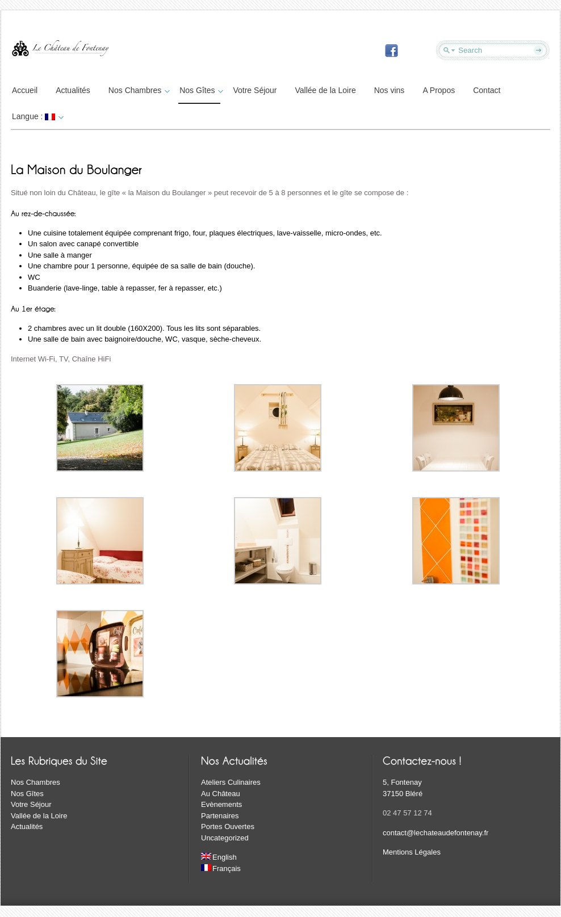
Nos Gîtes (199, 90)
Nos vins (389, 90)
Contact (486, 90)
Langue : (36, 116)
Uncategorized (225, 838)
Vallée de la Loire (325, 90)
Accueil (24, 90)
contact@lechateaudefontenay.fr (435, 832)
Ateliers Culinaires (231, 782)
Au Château (220, 793)
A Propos (438, 90)
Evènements (221, 804)
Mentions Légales (412, 852)
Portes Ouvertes (227, 826)
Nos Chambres (137, 90)
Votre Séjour (255, 90)
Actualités (73, 90)
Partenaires (219, 815)
